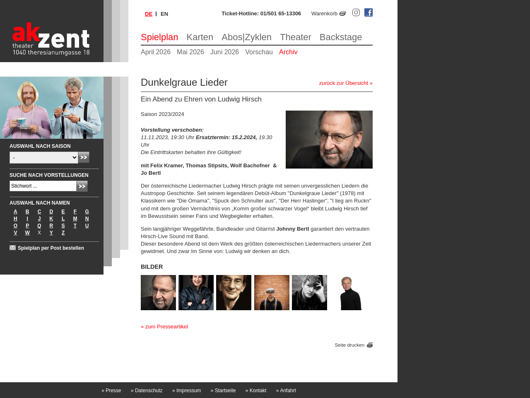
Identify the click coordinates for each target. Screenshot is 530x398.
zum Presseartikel (166, 326)
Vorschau (259, 51)
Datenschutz (147, 390)
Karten (200, 37)
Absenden (83, 157)
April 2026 (156, 51)
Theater (295, 37)
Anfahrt (286, 390)
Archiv (288, 51)
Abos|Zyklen (247, 37)
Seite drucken (349, 344)
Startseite (223, 390)
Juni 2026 (224, 51)
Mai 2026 (190, 51)
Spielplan (159, 37)
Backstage (341, 37)
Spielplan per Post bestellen (51, 248)
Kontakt (256, 390)
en (164, 14)
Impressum (186, 390)
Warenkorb (324, 13)
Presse (111, 390)
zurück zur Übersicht (343, 83)
